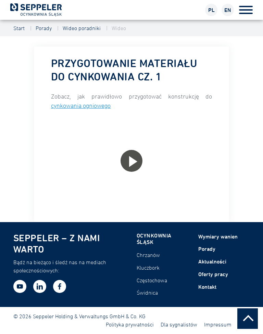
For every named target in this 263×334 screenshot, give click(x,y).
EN (227, 10)
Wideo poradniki (82, 28)
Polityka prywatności (130, 324)
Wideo (119, 28)
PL (211, 10)
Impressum (217, 324)
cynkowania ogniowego (81, 105)
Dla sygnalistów (179, 324)
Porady (44, 28)
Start (19, 28)
